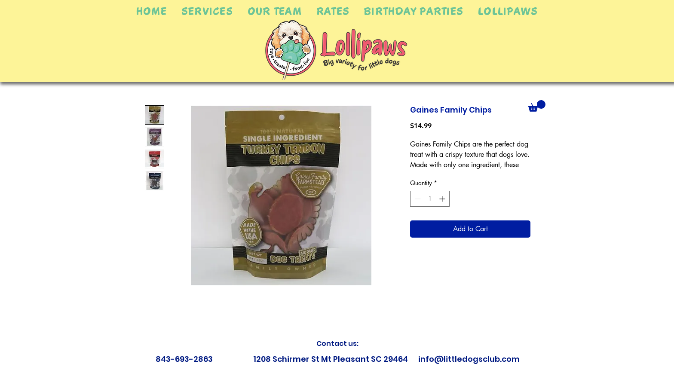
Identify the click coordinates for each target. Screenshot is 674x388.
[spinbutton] (430, 198)
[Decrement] (416, 198)
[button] (207, 11)
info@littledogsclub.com (469, 359)
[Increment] (443, 198)
